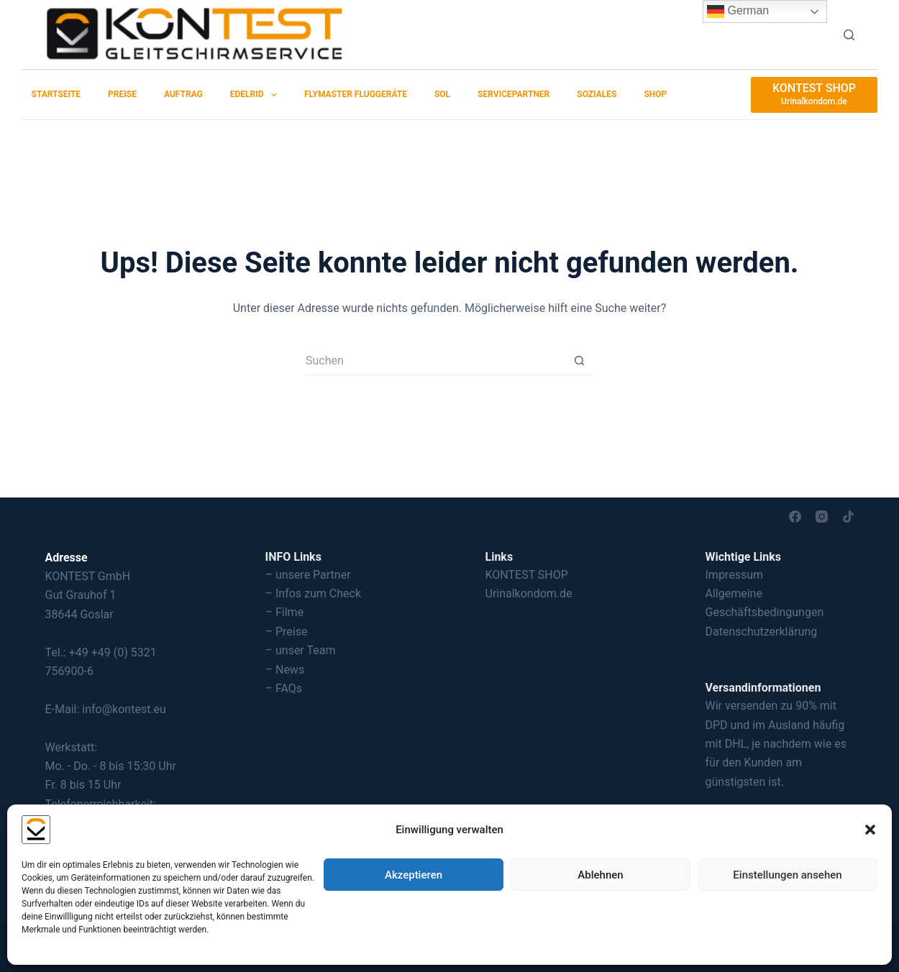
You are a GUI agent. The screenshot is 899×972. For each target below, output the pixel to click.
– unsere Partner (308, 575)
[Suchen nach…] (435, 361)
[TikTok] (848, 516)
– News (285, 670)
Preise (122, 94)
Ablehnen (600, 874)
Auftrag (183, 94)
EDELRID (256, 95)
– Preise (286, 631)
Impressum (735, 575)
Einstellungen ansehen (787, 874)
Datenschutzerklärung (762, 631)
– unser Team (300, 650)
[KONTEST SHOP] (814, 95)
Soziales (596, 94)
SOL (442, 94)
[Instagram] (822, 516)
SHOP (655, 94)
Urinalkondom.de (528, 593)
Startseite (56, 94)
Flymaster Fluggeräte (355, 94)
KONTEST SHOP (526, 575)
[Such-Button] (579, 361)
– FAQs (284, 688)
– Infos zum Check (313, 593)
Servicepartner (513, 94)
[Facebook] (795, 516)
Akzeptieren (413, 874)
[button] (870, 829)
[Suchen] (849, 34)
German (738, 11)
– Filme (284, 612)
